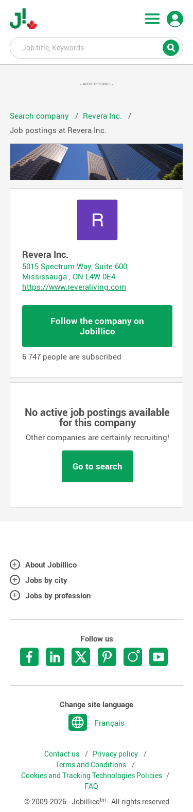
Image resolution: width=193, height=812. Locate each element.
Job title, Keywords (97, 47)
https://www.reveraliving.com (74, 286)
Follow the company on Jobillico (97, 326)
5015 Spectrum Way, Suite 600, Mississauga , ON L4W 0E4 (75, 271)
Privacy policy (116, 754)
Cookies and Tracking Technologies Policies (91, 775)
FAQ (91, 786)
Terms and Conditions (92, 764)
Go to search (97, 466)
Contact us (62, 754)
